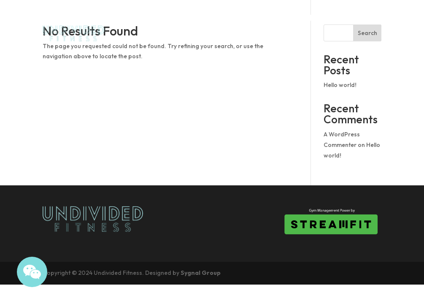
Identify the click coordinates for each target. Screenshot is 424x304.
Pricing (366, 17)
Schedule (280, 17)
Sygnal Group (201, 273)
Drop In (325, 17)
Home (202, 17)
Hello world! (340, 85)
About (238, 17)
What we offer (350, 49)
